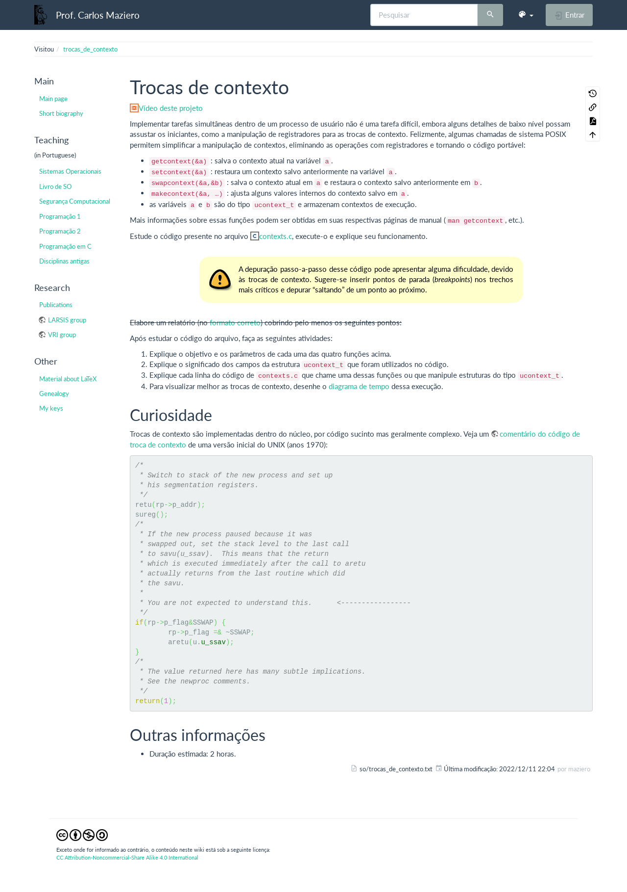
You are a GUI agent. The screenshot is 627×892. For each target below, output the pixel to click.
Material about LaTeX (67, 379)
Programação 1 (60, 216)
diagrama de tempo (359, 386)
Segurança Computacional (74, 201)
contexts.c (275, 236)
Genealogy (54, 393)
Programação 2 (60, 231)
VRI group (62, 335)
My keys (51, 408)
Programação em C (65, 246)
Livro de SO (55, 186)
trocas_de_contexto (90, 49)
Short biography (61, 113)
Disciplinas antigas (64, 261)
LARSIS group (67, 320)
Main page (53, 99)
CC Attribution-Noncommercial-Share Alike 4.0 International (127, 857)
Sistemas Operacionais (70, 171)
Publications (55, 305)
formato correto (235, 322)
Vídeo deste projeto (171, 108)
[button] (525, 14)
